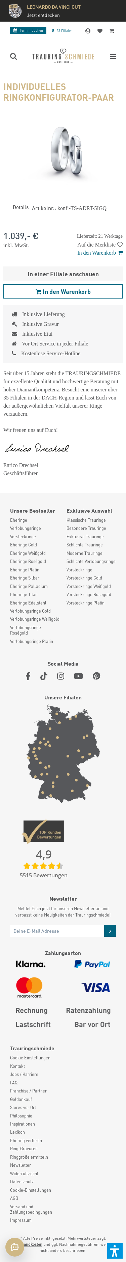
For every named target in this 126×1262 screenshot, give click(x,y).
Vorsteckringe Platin (85, 603)
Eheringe (18, 520)
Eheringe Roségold (28, 561)
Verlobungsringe (25, 528)
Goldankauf (21, 1099)
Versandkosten (29, 1244)
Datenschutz (22, 1181)
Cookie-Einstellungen (30, 1190)
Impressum (21, 1220)
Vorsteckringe (23, 536)
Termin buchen (28, 30)
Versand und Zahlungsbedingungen (31, 1209)
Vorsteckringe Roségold (89, 594)
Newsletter (20, 1165)
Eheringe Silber (24, 578)
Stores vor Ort (23, 1107)
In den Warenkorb (100, 253)
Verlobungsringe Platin (31, 641)
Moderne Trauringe (84, 553)
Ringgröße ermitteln (29, 1157)
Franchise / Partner (28, 1090)
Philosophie (21, 1115)
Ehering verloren (26, 1140)
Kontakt (17, 1066)
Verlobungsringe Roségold (25, 630)
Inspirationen (22, 1124)
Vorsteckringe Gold (84, 578)
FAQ (13, 1082)
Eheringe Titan (24, 594)
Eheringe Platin (24, 569)
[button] (115, 1251)
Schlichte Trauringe (85, 544)
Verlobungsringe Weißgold (34, 619)
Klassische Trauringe (86, 520)
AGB (14, 1198)
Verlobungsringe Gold (30, 611)
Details (21, 206)
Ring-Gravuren (24, 1148)
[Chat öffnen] (14, 1247)
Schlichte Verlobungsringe (91, 561)
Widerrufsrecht (24, 1173)
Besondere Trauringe (86, 528)
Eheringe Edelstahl (28, 603)
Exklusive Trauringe (85, 536)
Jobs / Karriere (24, 1074)
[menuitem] (35, 520)
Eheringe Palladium (29, 586)
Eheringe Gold (23, 544)
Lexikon (17, 1132)
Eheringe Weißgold (28, 553)
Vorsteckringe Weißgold (89, 586)
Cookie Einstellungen (30, 1057)
